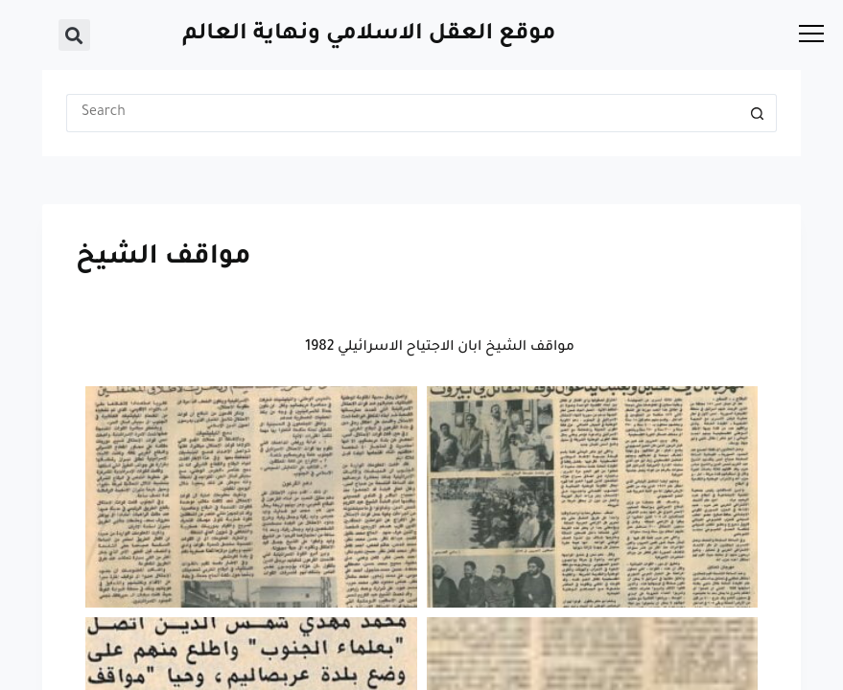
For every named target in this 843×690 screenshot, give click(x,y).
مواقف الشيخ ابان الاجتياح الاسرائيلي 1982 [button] (439, 348)
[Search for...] (402, 113)
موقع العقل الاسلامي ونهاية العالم (368, 35)
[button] (74, 35)
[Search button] (757, 113)
